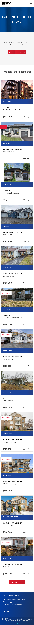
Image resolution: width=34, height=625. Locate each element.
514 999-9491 (9, 602)
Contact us (21, 52)
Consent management (22, 620)
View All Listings (17, 582)
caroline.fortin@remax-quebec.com (15, 604)
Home (11, 52)
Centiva (19, 623)
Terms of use (13, 620)
